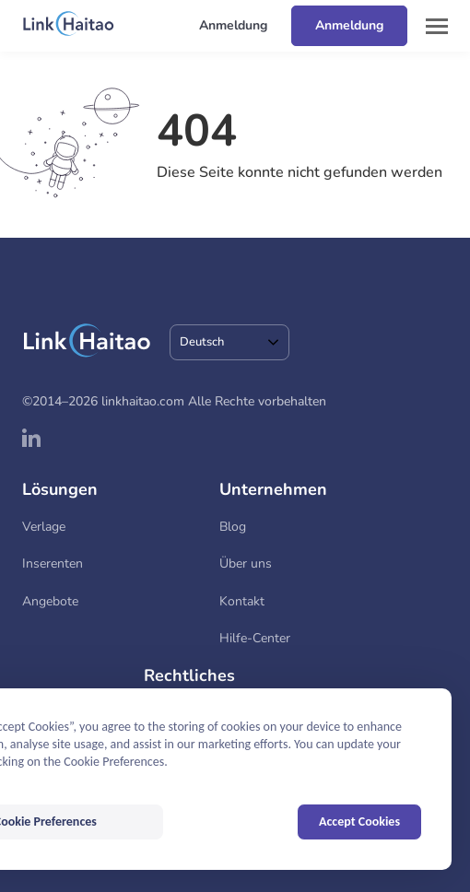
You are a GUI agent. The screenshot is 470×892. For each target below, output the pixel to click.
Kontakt (241, 601)
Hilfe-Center (254, 638)
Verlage (43, 526)
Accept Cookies (359, 821)
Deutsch (202, 342)
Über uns (245, 563)
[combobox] (229, 342)
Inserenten (52, 563)
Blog (232, 526)
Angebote (50, 601)
